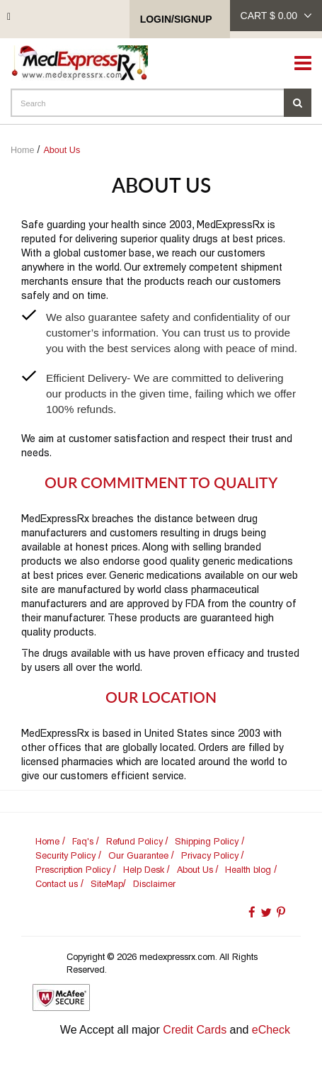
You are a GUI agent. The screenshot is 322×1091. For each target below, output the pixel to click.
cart (276, 15)
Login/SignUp (176, 19)
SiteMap (107, 883)
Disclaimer (154, 883)
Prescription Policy (72, 869)
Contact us (56, 883)
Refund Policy (134, 841)
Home (23, 150)
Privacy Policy (209, 855)
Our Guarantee (138, 855)
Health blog (248, 869)
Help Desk (143, 869)
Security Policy (65, 855)
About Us (61, 150)
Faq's (82, 841)
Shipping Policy (206, 841)
